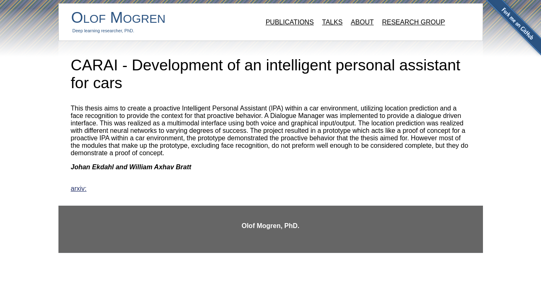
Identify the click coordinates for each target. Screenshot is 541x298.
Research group (413, 22)
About (362, 22)
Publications (290, 22)
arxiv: (79, 188)
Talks (332, 22)
